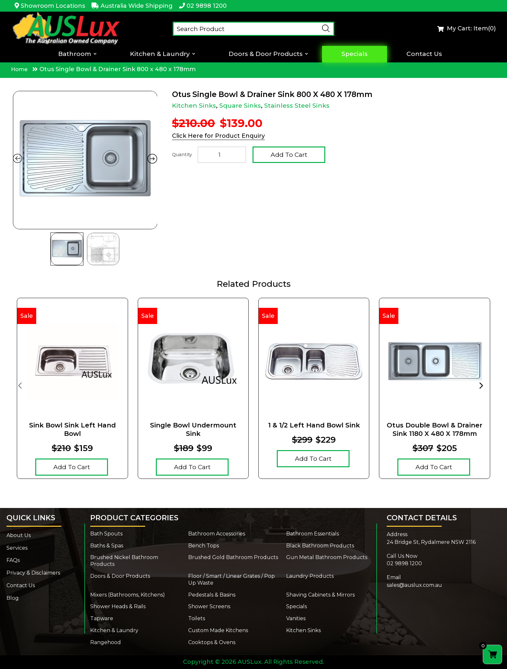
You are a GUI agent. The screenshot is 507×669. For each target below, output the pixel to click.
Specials (354, 54)
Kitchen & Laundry (160, 54)
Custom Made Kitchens (218, 630)
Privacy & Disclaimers (33, 573)
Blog (12, 598)
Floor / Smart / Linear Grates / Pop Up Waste (231, 579)
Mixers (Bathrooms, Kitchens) (127, 595)
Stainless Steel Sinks (296, 105)
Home (19, 69)
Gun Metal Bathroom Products (326, 557)
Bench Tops (203, 546)
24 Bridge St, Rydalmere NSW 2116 (431, 542)
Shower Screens (209, 606)
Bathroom (74, 54)
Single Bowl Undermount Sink (193, 429)
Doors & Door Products (266, 54)
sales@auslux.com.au (414, 585)
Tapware (101, 618)
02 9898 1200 (207, 5)
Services (16, 548)
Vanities (296, 618)
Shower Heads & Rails (118, 606)
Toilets (196, 618)
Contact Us (424, 54)
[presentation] (19, 385)
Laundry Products (310, 576)
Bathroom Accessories (216, 534)
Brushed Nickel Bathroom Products (124, 560)
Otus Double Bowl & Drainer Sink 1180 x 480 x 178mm (434, 429)
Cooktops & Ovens (211, 642)
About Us (18, 535)
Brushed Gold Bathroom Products (233, 557)
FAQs (13, 560)
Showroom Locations (53, 5)
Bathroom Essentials (312, 534)
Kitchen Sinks (194, 105)
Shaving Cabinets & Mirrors (320, 595)
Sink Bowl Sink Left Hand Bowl (72, 429)
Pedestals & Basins (211, 595)
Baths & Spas (106, 546)
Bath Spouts (106, 534)
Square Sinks (240, 105)
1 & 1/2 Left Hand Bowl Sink (314, 425)
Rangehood (105, 642)
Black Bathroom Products (320, 546)
